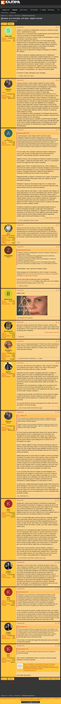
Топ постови (34, 10)
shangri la (12, 516)
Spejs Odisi (5, 20)
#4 (58, 225)
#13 (58, 588)
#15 (58, 645)
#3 (58, 129)
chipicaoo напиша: (22, 133)
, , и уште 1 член (32, 557)
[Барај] (58, 9)
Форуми (14, 10)
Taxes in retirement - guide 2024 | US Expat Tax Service (39, 664)
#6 (58, 290)
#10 (58, 412)
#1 (58, 27)
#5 (58, 246)
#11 (58, 500)
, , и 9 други (28, 220)
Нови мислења (5, 12)
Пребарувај (13, 12)
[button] (28, 9)
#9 (58, 362)
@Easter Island (11, 98)
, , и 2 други (31, 358)
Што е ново (23, 10)
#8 (58, 341)
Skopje (13, 243)
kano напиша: (21, 626)
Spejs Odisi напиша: (23, 250)
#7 (58, 322)
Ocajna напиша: (22, 592)
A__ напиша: (21, 415)
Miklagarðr (12, 359)
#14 (58, 623)
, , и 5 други (26, 75)
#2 (58, 80)
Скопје (13, 337)
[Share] (56, 27)
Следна (10, 23)
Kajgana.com (6, 10)
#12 (58, 562)
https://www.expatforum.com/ (25, 281)
